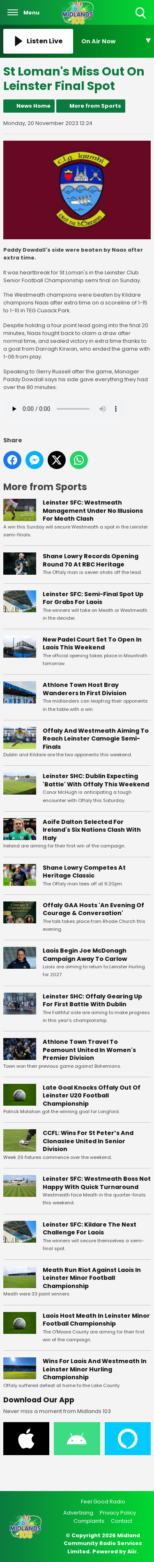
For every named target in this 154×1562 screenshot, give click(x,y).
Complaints (89, 1521)
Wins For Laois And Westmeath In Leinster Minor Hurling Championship (95, 1369)
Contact (121, 1521)
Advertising (78, 1513)
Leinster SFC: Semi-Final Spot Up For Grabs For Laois (93, 598)
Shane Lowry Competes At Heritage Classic (84, 872)
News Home (33, 106)
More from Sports (95, 106)
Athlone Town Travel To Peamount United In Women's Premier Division (89, 1050)
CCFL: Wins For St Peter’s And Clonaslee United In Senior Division (88, 1141)
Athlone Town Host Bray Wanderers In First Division (84, 689)
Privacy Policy (118, 1513)
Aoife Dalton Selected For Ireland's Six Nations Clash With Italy (92, 830)
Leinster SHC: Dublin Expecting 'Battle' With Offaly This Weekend (96, 780)
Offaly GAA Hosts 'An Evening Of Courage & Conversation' (93, 909)
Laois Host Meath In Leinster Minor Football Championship (96, 1320)
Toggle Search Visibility (141, 13)
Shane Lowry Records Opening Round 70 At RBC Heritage (90, 560)
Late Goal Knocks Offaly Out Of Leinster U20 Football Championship (91, 1095)
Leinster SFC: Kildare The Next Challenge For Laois (89, 1228)
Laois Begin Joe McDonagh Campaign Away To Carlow (85, 954)
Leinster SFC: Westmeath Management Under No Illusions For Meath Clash (93, 511)
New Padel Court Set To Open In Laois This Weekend (92, 643)
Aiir (132, 1551)
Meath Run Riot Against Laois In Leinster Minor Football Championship (92, 1278)
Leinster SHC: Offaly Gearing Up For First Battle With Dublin (92, 1000)
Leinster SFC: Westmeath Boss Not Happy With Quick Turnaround (97, 1183)
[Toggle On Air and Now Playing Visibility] (116, 41)
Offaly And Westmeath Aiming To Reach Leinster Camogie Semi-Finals (96, 739)
